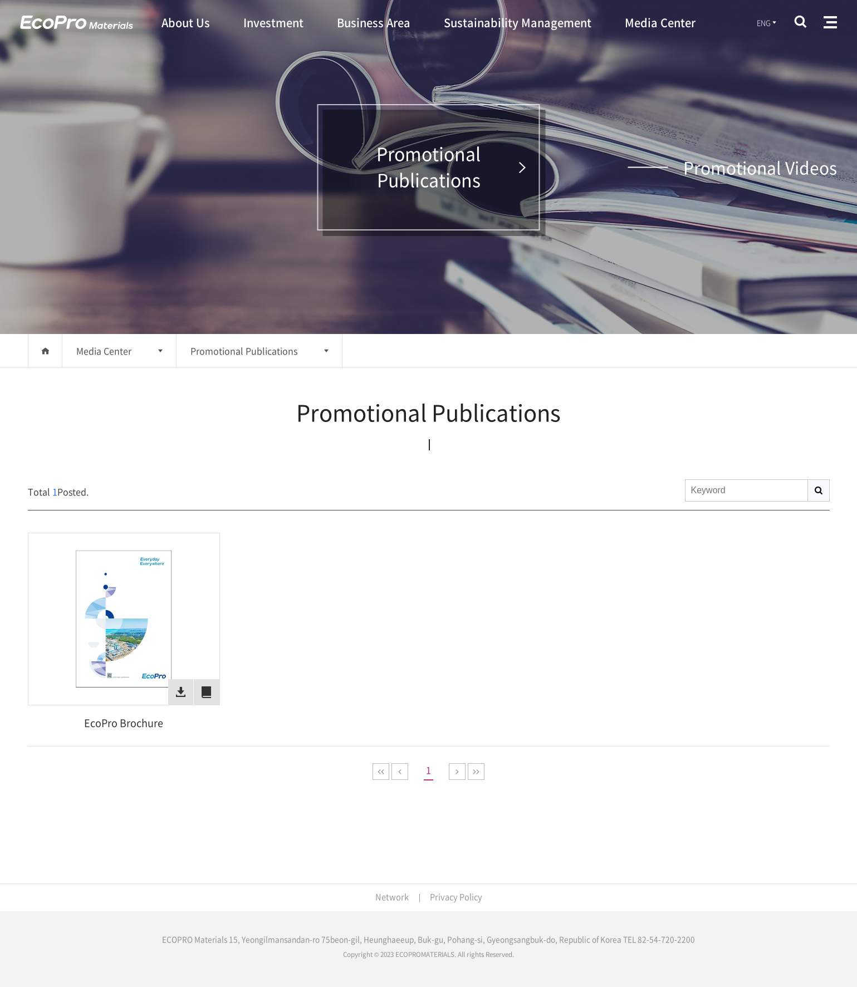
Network (391, 897)
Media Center (103, 350)
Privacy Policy (456, 897)
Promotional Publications (243, 350)
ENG (766, 23)
